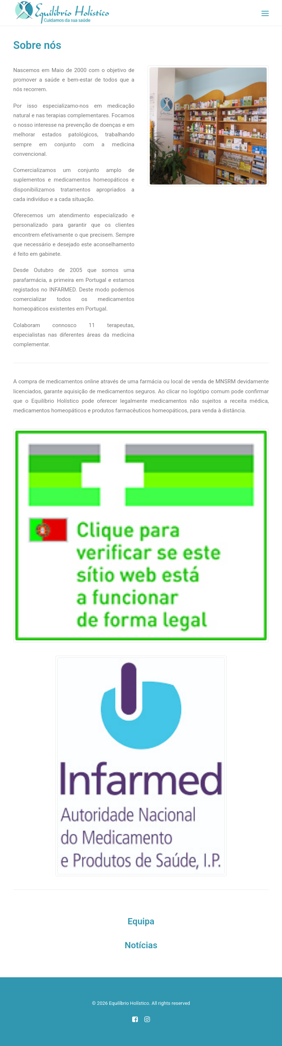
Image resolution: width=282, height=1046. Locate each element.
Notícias (140, 945)
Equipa (141, 921)
